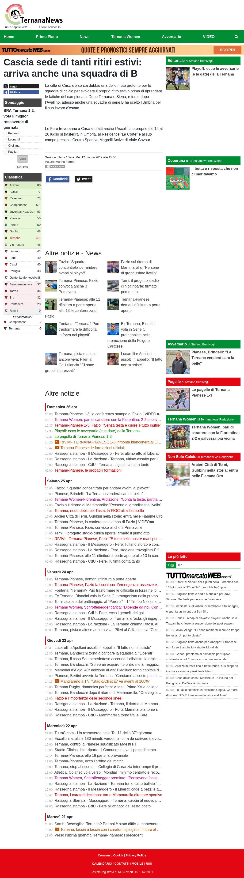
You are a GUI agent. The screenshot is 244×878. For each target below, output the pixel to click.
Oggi (171, 565)
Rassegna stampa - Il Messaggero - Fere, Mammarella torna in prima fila (115, 709)
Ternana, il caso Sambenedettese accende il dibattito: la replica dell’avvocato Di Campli (126, 659)
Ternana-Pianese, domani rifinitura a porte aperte (140, 305)
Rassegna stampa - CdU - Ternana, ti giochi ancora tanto (102, 465)
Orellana (13, 145)
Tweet (83, 179)
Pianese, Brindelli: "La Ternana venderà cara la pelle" (99, 494)
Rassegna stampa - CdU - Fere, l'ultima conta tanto (97, 561)
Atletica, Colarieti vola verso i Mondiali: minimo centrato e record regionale (116, 772)
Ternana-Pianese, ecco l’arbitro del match (88, 761)
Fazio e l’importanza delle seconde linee (88, 698)
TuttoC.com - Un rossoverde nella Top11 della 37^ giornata (103, 733)
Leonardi (14, 139)
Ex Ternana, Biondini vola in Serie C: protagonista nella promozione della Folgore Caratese (131, 335)
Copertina (176, 161)
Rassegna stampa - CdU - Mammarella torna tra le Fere (101, 715)
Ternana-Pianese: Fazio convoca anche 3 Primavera (78, 286)
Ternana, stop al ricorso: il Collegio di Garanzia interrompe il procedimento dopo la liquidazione (133, 767)
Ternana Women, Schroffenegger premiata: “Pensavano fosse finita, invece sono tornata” (128, 778)
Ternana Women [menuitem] (125, 37)
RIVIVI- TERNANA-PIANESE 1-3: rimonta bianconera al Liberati (111, 442)
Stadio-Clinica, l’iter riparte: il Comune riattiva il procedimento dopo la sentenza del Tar (126, 750)
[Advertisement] (203, 264)
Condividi (58, 179)
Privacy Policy (136, 855)
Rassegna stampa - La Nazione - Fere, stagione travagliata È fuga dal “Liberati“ (121, 550)
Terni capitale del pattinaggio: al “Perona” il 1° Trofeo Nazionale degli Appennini (120, 602)
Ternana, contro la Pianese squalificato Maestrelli (95, 744)
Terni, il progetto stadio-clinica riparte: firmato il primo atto (140, 286)
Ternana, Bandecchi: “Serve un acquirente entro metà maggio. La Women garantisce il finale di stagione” (141, 664)
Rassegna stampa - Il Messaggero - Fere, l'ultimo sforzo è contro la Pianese (118, 544)
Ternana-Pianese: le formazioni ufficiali (90, 448)
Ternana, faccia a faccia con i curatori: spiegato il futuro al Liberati (112, 830)
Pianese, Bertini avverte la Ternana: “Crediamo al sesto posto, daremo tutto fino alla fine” (128, 676)
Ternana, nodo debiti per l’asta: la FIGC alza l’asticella (99, 511)
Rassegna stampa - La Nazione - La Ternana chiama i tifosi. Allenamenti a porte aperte (127, 624)
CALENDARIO (102, 863)
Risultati (22, 167)
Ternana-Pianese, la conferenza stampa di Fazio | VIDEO (102, 522)
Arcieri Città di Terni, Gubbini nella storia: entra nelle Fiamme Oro (108, 516)
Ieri (180, 565)
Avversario (177, 344)
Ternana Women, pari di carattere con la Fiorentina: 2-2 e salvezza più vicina (118, 420)
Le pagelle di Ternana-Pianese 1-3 (83, 437)
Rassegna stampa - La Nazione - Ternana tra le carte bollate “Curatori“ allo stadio (122, 784)
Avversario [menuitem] (171, 37)
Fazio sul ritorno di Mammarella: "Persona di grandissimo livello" (140, 267)
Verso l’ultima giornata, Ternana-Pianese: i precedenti (99, 835)
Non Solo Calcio (182, 457)
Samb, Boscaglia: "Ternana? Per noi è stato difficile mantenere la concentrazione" (123, 824)
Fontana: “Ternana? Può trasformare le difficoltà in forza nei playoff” (79, 329)
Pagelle (174, 382)
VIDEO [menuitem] (209, 37)
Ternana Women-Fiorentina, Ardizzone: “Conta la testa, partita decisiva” (113, 499)
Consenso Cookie (110, 855)
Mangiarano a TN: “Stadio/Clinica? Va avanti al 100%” (102, 681)
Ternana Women (182, 419)
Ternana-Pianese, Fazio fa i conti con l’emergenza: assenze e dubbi (110, 585)
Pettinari (13, 133)
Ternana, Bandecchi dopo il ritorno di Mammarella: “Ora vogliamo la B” (113, 693)
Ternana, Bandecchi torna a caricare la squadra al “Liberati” (103, 653)
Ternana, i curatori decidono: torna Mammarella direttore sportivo (108, 795)
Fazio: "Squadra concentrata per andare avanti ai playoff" (78, 267)
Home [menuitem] (9, 37)
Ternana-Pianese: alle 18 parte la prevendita (91, 755)
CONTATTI (121, 863)
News (61, 157)
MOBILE (137, 863)
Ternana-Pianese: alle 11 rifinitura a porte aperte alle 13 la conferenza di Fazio (119, 556)
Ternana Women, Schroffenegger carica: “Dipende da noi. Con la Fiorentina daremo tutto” (128, 607)
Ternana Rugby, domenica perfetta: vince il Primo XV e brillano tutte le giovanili (119, 687)
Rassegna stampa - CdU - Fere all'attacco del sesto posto (103, 806)
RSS (149, 863)
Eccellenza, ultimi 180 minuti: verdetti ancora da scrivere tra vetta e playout (117, 739)
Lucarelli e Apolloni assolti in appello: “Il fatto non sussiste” (141, 359)
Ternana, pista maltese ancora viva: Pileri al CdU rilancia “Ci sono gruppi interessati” (124, 630)
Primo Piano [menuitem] (47, 37)
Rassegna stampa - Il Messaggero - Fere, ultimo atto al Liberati (107, 453)
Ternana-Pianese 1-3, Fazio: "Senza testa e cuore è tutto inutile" (107, 425)
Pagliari (13, 151)
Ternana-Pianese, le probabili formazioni (88, 470)
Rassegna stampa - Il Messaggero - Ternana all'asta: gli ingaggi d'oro (112, 619)
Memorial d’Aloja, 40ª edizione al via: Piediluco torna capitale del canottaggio (118, 670)
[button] (22, 159)
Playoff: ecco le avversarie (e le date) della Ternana (97, 431)
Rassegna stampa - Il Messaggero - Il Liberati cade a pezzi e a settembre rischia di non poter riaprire (138, 789)
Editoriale (176, 61)
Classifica (14, 177)
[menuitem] (236, 37)
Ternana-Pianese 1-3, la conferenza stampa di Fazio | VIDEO (105, 414)
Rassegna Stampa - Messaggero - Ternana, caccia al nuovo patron (110, 800)
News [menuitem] (85, 37)
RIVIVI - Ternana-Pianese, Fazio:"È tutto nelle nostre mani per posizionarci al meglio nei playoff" (134, 539)
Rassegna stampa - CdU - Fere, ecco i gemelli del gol (99, 613)
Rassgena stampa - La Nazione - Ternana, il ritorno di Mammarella (110, 704)
